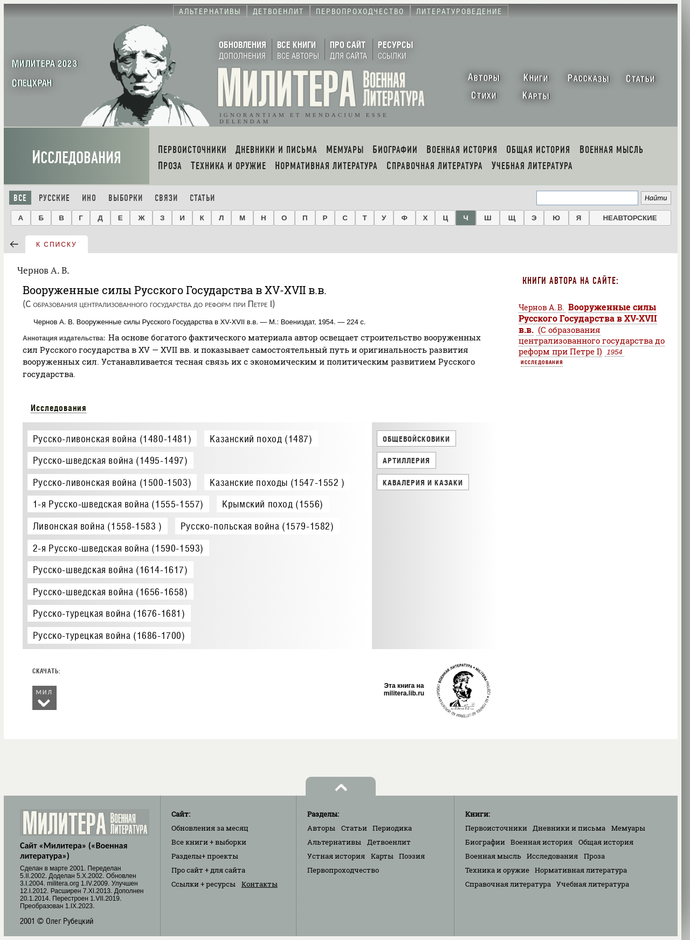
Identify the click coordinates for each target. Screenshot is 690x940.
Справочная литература (508, 884)
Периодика (392, 828)
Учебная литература (592, 884)
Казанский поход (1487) (261, 438)
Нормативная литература (581, 870)
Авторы (321, 828)
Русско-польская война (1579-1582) (257, 526)
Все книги (208, 842)
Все (20, 198)
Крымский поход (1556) (272, 504)
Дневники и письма (569, 828)
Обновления (210, 828)
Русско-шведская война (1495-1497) (110, 460)
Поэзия (412, 856)
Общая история (605, 842)
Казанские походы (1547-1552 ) (277, 482)
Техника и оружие (497, 870)
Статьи (202, 198)
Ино (89, 198)
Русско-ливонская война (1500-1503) (112, 482)
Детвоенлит (389, 842)
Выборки (125, 198)
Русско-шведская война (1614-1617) (110, 569)
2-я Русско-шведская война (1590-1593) (118, 548)
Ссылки (203, 884)
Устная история (336, 856)
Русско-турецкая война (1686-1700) (109, 635)
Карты (382, 856)
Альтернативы (334, 842)
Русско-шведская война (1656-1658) (110, 591)
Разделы (204, 856)
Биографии (485, 842)
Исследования (76, 158)
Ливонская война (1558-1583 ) (97, 526)
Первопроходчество (343, 870)
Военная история (541, 842)
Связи (166, 198)
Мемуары (628, 828)
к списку (56, 244)
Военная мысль (493, 856)
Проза (594, 856)
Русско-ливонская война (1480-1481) (112, 438)
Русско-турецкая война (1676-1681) (109, 613)
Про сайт (208, 870)
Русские (54, 198)
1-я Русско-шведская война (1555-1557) (118, 504)
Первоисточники (496, 828)
